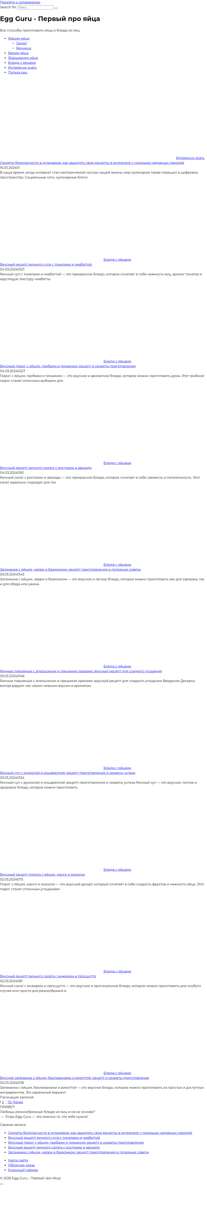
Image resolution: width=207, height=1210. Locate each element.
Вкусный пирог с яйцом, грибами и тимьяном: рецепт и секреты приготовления (68, 366)
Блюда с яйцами (22, 63)
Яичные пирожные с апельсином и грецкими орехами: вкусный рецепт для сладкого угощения (81, 671)
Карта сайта (18, 1160)
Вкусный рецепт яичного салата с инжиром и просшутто (48, 976)
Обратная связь (21, 1165)
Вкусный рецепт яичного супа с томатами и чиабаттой (46, 264)
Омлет (21, 43)
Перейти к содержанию (20, 2)
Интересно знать (22, 68)
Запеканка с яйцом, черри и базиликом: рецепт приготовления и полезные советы (70, 569)
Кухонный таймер (23, 1170)
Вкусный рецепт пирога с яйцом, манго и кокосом (42, 874)
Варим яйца (18, 53)
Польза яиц (17, 72)
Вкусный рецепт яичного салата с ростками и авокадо (46, 468)
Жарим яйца (18, 38)
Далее (18, 1102)
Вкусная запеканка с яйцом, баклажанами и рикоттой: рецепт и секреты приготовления (74, 1078)
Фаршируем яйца (23, 58)
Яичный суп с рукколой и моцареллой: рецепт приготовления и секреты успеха (67, 773)
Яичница (23, 48)
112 (10, 1102)
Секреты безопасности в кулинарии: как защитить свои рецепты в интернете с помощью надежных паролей (92, 163)
